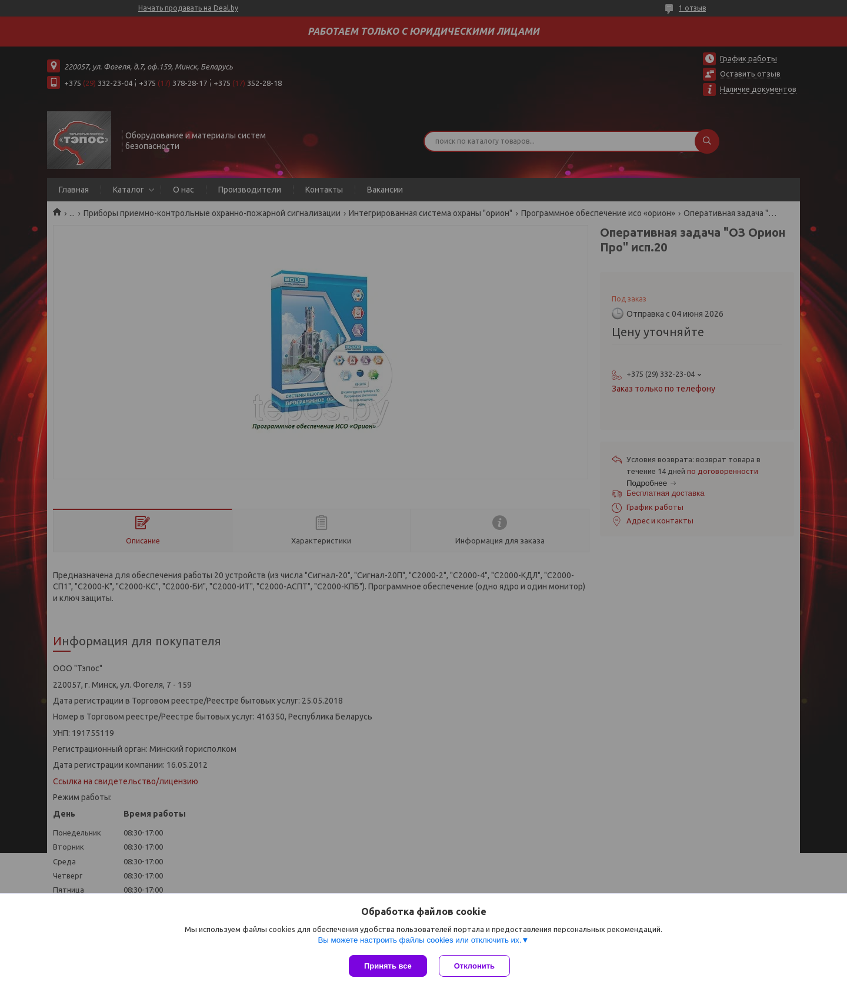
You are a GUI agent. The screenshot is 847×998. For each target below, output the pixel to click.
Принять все (388, 965)
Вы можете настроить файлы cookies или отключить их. (419, 940)
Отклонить (474, 965)
